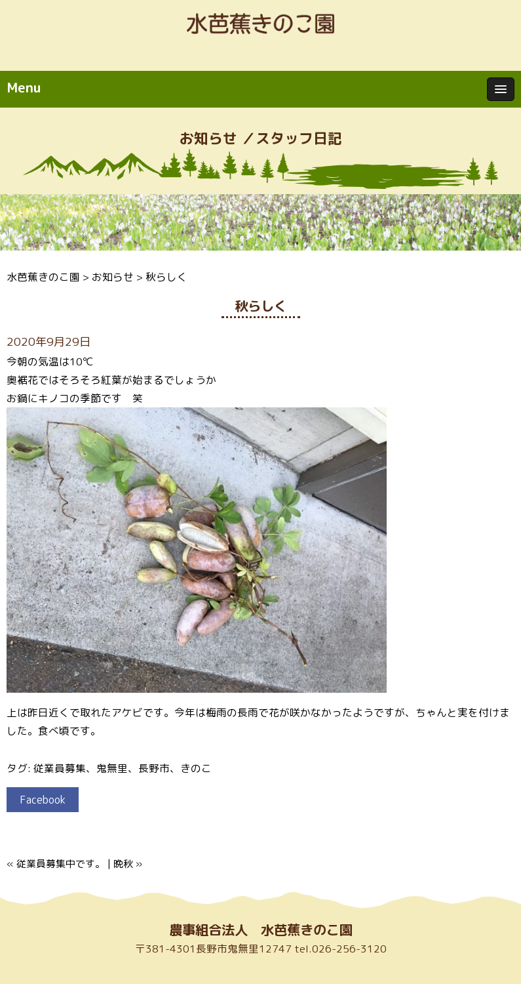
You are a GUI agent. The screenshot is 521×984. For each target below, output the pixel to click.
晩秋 (123, 864)
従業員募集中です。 (60, 864)
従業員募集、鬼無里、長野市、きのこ (122, 768)
